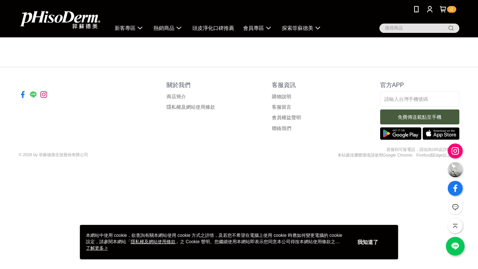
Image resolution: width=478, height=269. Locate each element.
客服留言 (281, 107)
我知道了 (367, 242)
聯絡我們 (281, 128)
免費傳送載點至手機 (419, 117)
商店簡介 (176, 96)
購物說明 (281, 96)
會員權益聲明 (286, 117)
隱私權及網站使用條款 (191, 107)
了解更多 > (97, 248)
